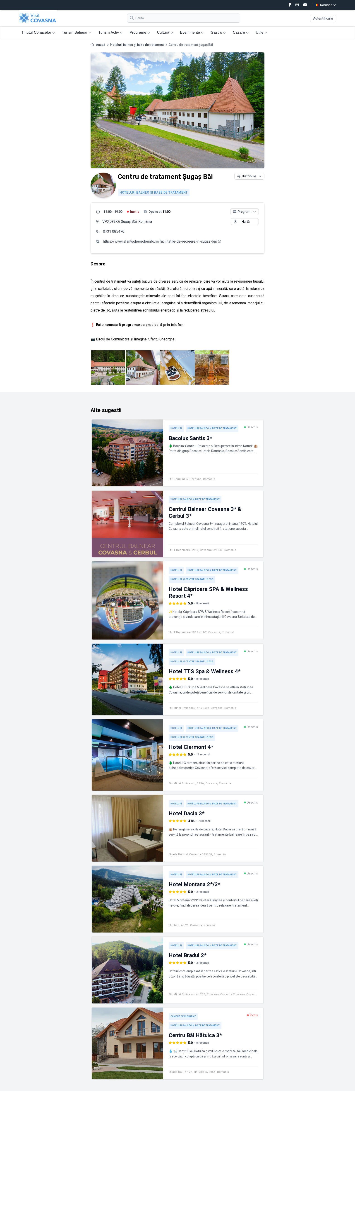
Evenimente (192, 32)
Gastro (218, 32)
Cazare (241, 32)
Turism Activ (110, 32)
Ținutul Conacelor (38, 32)
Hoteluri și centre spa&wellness (192, 579)
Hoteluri (176, 428)
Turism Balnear (76, 32)
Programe (140, 32)
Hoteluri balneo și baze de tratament (137, 45)
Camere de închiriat (183, 1016)
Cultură (165, 32)
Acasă (100, 45)
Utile (261, 32)
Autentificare (323, 18)
